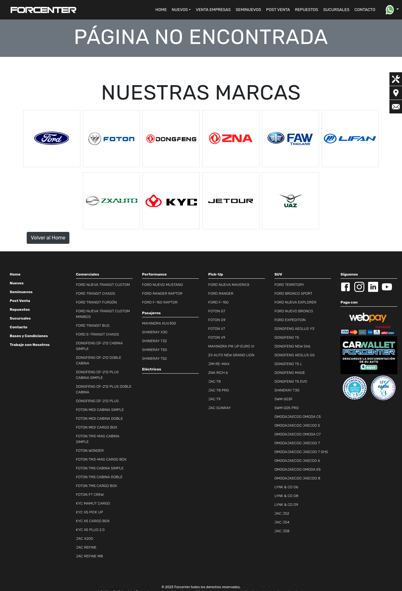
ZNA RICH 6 (218, 372)
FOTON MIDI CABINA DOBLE (99, 418)
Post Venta (20, 300)
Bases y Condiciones (29, 336)
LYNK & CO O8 (286, 496)
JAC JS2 (281, 513)
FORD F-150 (218, 302)
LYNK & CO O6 (286, 487)
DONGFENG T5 (286, 337)
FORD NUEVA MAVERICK (229, 284)
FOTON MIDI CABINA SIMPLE (100, 410)
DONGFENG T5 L (288, 364)
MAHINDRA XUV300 (159, 323)
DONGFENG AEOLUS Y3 (294, 328)
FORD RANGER (220, 293)
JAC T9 (214, 399)
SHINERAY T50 (154, 349)
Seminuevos (21, 292)
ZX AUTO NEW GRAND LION (231, 355)
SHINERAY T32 (154, 341)
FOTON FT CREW (90, 494)
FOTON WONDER (90, 450)
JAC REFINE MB (89, 556)
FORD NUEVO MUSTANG (162, 284)
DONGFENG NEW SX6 (292, 346)
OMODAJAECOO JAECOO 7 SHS (301, 452)
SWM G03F (283, 399)
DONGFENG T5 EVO (290, 381)
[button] (181, 9)
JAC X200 (84, 538)
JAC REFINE (86, 547)
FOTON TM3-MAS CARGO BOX (101, 459)
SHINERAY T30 (287, 390)
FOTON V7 (216, 328)
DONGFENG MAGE (289, 372)
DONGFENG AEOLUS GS (294, 355)
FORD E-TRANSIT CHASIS (97, 334)
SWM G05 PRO (286, 408)
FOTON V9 (216, 337)
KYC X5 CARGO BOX (93, 521)
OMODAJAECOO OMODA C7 (297, 434)
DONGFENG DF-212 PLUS (97, 401)
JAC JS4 (282, 522)
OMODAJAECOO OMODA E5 (297, 469)
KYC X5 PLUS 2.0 (90, 530)
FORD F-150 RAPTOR (159, 302)
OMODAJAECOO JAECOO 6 (297, 460)
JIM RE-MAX (219, 364)
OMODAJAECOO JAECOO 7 (297, 443)
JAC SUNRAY (219, 408)
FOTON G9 (216, 320)
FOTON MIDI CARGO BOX (96, 427)
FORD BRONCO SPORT (293, 293)
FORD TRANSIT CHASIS (95, 293)
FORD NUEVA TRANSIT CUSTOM (103, 284)
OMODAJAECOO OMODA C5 (297, 416)
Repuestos (20, 309)
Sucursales (20, 318)
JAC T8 (214, 381)
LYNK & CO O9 (286, 504)
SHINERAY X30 (154, 332)
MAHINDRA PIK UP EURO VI (231, 346)
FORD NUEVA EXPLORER (295, 302)
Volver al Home (48, 238)
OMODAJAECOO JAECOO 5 (297, 425)
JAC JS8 (282, 531)
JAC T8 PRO (218, 390)
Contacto (18, 327)
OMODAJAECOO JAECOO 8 (297, 478)
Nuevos (17, 283)
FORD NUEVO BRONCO (293, 311)
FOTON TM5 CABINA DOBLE (99, 477)
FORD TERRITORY (289, 284)
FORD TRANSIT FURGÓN (96, 302)
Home (15, 274)
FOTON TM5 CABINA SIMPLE (100, 468)
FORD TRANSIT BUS (93, 325)
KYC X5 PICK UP (89, 512)
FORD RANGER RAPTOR (162, 293)
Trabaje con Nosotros (30, 344)
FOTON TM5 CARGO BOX (96, 486)
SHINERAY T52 (154, 358)
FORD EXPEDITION (290, 320)
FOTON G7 (216, 311)
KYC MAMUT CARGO (93, 503)
